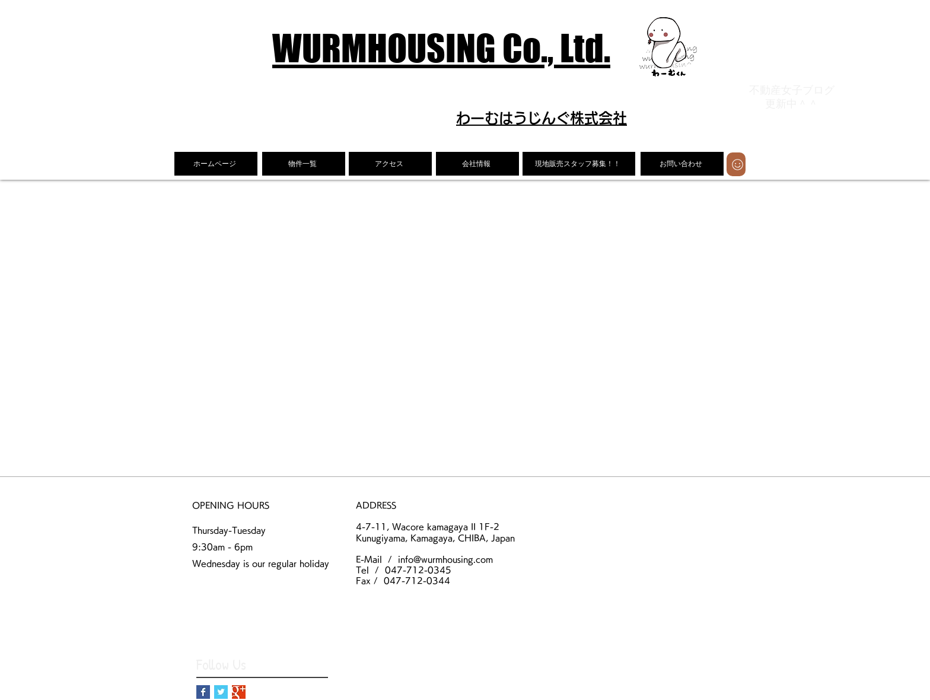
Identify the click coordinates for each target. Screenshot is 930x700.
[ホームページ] (215, 164)
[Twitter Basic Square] (221, 692)
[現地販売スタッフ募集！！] (579, 164)
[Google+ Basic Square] (239, 692)
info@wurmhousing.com (445, 559)
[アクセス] (390, 164)
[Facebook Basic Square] (203, 692)
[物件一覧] (303, 164)
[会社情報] (477, 164)
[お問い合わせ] (682, 164)
